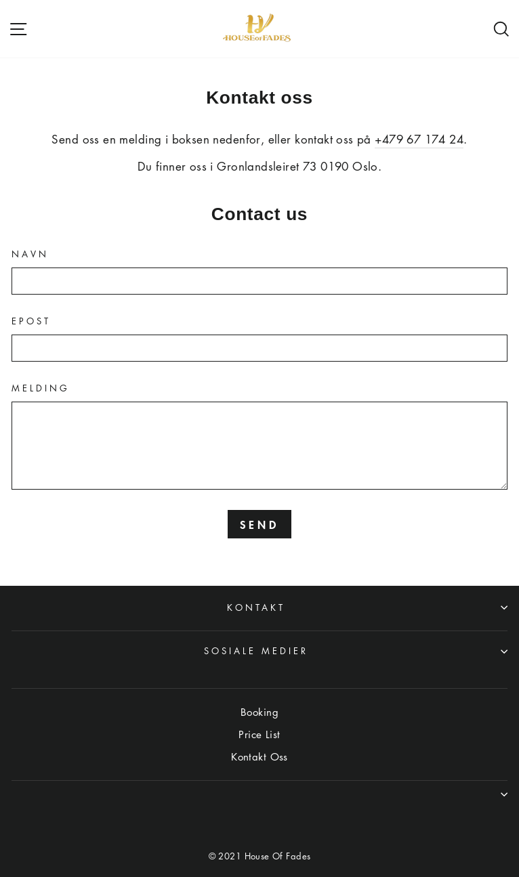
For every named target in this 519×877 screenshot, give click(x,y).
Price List (259, 734)
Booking (259, 712)
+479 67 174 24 (419, 139)
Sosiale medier (355, 650)
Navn (30, 254)
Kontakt (367, 607)
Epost (31, 321)
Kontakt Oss (259, 756)
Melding (41, 388)
